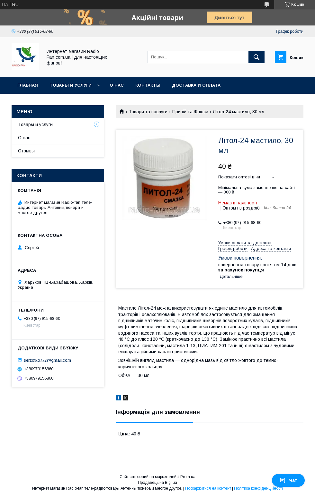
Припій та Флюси (190, 111)
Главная (27, 85)
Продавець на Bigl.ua (157, 482)
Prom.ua (187, 477)
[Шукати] (256, 57)
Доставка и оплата (196, 85)
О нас (117, 85)
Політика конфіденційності (258, 488)
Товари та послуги (148, 111)
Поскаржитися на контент (208, 488)
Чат (288, 480)
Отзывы (26, 150)
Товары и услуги (71, 85)
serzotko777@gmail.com (47, 359)
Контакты (147, 85)
